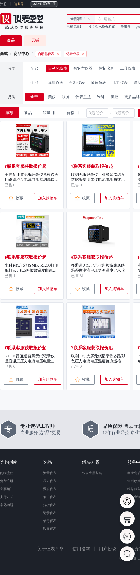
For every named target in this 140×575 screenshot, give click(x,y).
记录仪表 (49, 513)
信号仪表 (49, 521)
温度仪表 (49, 489)
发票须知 (6, 489)
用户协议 (107, 548)
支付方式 (6, 497)
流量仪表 (49, 473)
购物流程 (6, 473)
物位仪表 (49, 497)
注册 (3, 4)
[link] (62, 54)
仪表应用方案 (92, 473)
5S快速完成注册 (44, 4)
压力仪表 (49, 481)
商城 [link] (4, 54)
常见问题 (6, 505)
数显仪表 (49, 529)
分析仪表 (49, 505)
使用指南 (81, 548)
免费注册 (6, 481)
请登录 (19, 4)
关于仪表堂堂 (50, 548)
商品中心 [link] (21, 54)
